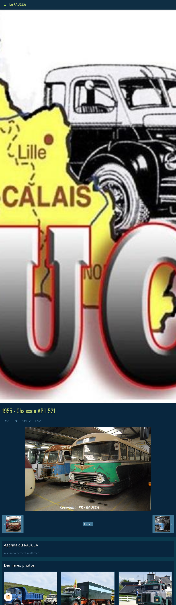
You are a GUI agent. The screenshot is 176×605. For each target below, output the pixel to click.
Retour (88, 524)
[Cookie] (8, 597)
